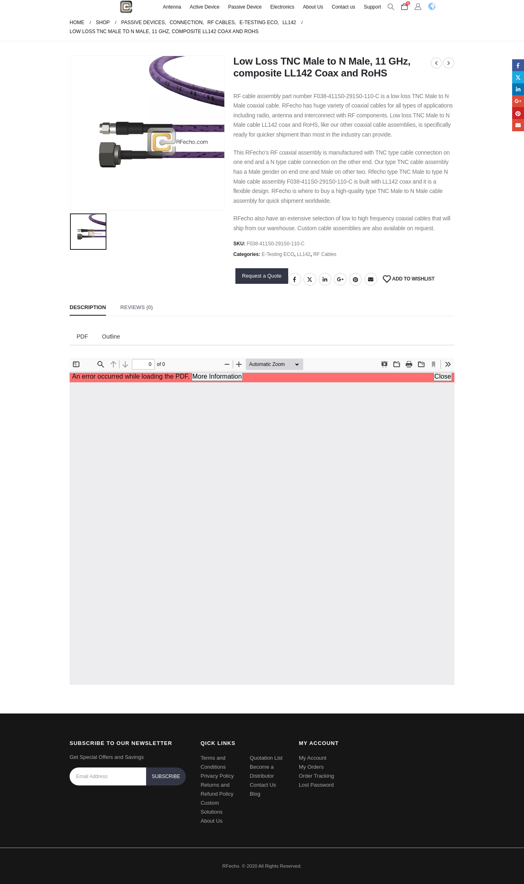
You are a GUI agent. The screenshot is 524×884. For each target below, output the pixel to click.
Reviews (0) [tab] (136, 307)
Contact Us (263, 785)
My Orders (311, 767)
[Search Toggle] (391, 6)
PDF (82, 336)
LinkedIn (325, 279)
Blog (255, 794)
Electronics (282, 7)
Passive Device (245, 7)
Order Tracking (316, 776)
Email (370, 279)
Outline (111, 336)
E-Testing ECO (278, 254)
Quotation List (266, 758)
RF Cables (325, 254)
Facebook (294, 279)
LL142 (303, 254)
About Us (313, 7)
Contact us (343, 7)
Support (372, 7)
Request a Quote (262, 276)
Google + (340, 279)
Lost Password (316, 785)
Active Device (205, 7)
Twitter (309, 279)
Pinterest (355, 279)
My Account (312, 758)
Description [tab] (88, 307)
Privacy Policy (217, 776)
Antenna (172, 7)
